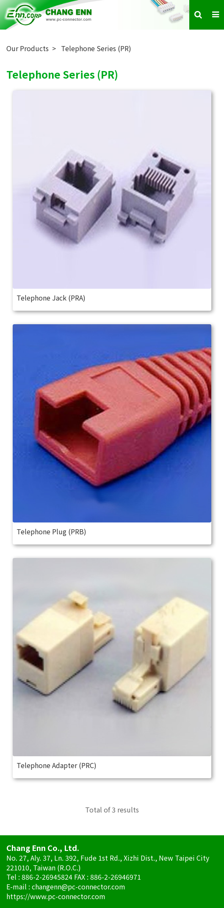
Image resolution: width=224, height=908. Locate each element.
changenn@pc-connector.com (78, 886)
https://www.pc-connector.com (55, 896)
